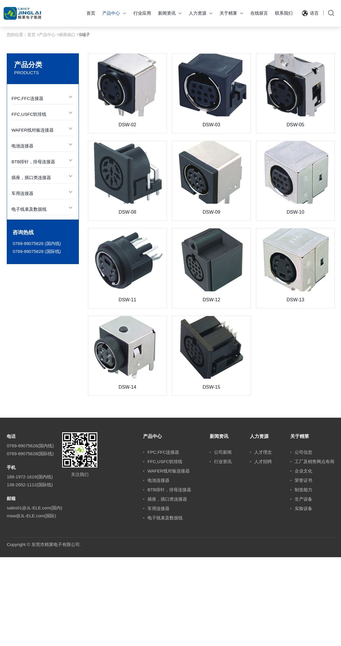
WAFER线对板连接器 (32, 218)
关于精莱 (231, 13)
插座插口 (67, 123)
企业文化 (303, 559)
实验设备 (303, 597)
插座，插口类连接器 (31, 266)
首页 (90, 13)
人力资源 (201, 13)
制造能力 (303, 578)
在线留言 (259, 13)
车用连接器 (22, 282)
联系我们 (284, 13)
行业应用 (142, 13)
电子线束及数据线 (29, 297)
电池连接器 (22, 234)
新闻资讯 (170, 13)
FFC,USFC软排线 (28, 202)
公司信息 (303, 540)
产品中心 (114, 13)
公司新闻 (223, 540)
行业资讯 (223, 550)
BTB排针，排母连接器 (33, 250)
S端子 (84, 123)
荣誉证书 (303, 569)
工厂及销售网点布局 (314, 550)
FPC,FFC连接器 (27, 187)
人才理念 (263, 540)
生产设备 (303, 587)
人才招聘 (263, 550)
